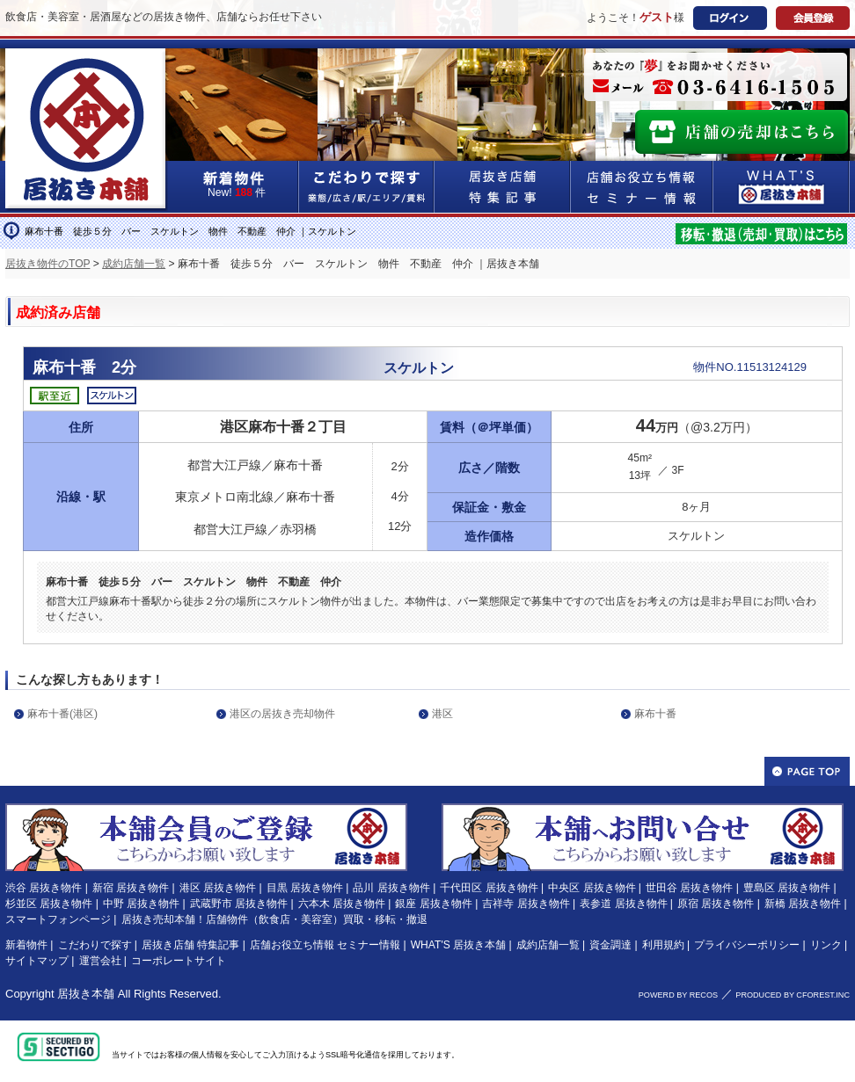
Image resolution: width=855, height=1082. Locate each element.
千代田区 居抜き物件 (488, 888)
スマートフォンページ (58, 919)
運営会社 (100, 961)
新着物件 (26, 945)
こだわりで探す (367, 187)
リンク (826, 945)
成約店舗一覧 (133, 264)
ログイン (730, 18)
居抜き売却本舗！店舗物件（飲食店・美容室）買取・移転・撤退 (274, 919)
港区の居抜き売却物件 (282, 714)
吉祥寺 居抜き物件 (525, 903)
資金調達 (610, 945)
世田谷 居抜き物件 (689, 888)
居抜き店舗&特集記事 (503, 187)
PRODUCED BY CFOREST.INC (792, 995)
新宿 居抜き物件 (130, 888)
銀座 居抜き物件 (433, 903)
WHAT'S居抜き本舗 (781, 187)
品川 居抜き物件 (391, 888)
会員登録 (813, 18)
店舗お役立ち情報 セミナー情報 (325, 945)
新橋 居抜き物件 (802, 903)
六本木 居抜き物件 (341, 903)
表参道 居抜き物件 (623, 903)
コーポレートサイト (178, 961)
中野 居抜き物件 (141, 903)
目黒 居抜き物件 (305, 888)
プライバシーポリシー (747, 945)
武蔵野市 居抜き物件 (239, 903)
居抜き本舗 (85, 993)
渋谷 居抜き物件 (43, 888)
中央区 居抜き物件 (591, 888)
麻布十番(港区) (62, 714)
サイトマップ (37, 961)
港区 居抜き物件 (217, 888)
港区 (442, 714)
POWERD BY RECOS (678, 995)
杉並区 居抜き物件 (48, 903)
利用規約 (663, 945)
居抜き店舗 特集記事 (190, 945)
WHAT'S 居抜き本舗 (458, 945)
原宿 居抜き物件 (715, 903)
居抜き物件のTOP (47, 264)
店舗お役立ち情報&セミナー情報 (642, 187)
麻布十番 (655, 714)
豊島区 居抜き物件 (786, 888)
